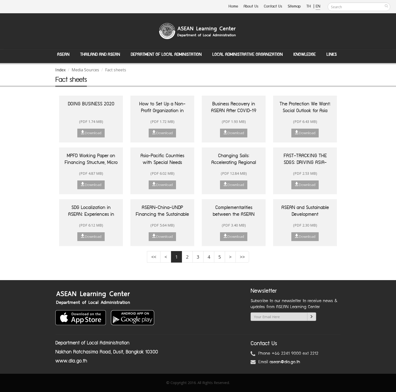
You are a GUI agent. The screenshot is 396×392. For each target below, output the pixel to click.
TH (309, 6)
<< (153, 257)
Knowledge (304, 54)
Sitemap (294, 6)
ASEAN (63, 54)
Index (60, 70)
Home (233, 6)
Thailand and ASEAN (100, 54)
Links (331, 54)
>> (242, 257)
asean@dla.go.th (285, 362)
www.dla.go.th (71, 361)
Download (91, 132)
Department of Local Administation (166, 54)
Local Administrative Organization (247, 54)
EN (318, 6)
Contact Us (273, 6)
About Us (251, 6)
